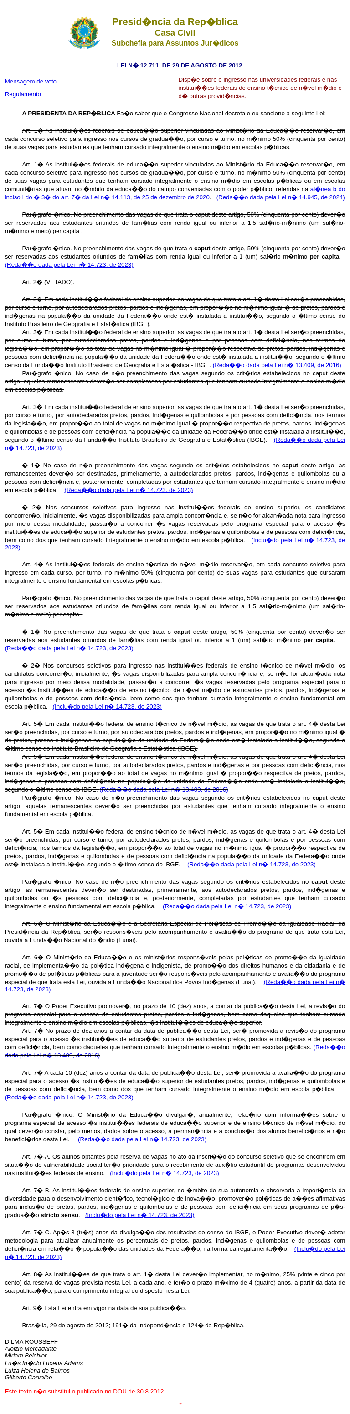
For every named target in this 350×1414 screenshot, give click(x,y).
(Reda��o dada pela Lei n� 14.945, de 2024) (280, 197)
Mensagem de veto (31, 81)
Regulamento (23, 94)
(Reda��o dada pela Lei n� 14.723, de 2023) (69, 264)
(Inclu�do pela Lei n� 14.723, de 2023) (107, 706)
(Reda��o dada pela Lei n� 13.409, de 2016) (277, 365)
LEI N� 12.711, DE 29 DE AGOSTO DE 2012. (180, 65)
